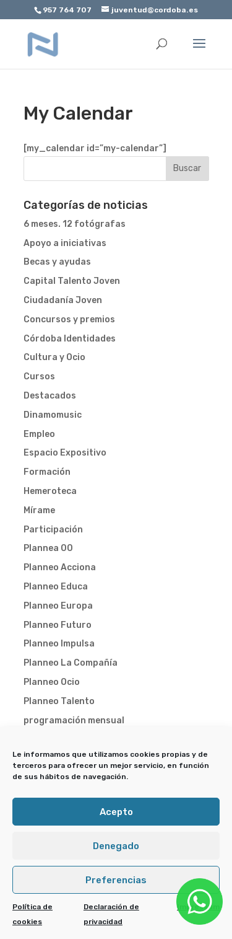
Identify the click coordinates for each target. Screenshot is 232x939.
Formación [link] (47, 472)
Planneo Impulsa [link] (59, 643)
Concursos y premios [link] (69, 319)
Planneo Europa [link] (58, 606)
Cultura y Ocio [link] (54, 357)
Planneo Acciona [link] (60, 567)
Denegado (116, 846)
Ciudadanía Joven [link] (63, 300)
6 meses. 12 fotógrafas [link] (75, 224)
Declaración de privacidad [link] (111, 914)
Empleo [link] (39, 434)
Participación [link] (53, 529)
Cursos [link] (39, 376)
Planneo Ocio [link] (52, 682)
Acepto (116, 812)
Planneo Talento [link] (59, 701)
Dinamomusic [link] (53, 415)
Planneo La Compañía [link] (71, 663)
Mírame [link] (39, 510)
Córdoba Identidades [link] (70, 338)
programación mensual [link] (74, 720)
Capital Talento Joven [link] (72, 281)
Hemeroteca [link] (50, 491)
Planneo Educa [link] (56, 586)
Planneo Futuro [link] (58, 625)
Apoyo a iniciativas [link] (65, 243)
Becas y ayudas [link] (57, 262)
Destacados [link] (50, 395)
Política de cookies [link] (32, 914)
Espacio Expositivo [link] (65, 452)
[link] (43, 43)
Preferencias (116, 880)
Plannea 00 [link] (48, 548)
